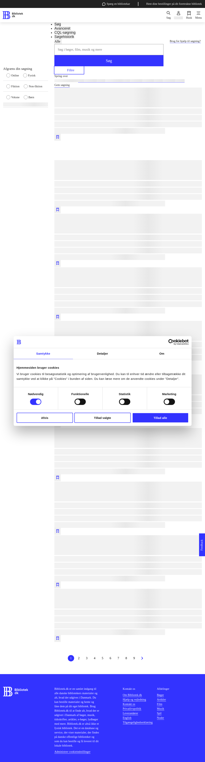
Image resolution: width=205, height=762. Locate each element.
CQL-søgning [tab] (65, 33)
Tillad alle (160, 417)
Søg (109, 61)
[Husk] (189, 15)
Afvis (44, 417)
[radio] (14, 75)
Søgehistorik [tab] (64, 37)
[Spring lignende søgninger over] (128, 76)
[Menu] (198, 15)
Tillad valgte (102, 417)
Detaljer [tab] (102, 353)
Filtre (69, 70)
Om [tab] (161, 353)
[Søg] (168, 15)
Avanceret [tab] (62, 28)
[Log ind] (178, 15)
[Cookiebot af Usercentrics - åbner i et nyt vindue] (171, 342)
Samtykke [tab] (43, 353)
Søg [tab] (57, 24)
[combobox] (108, 49)
